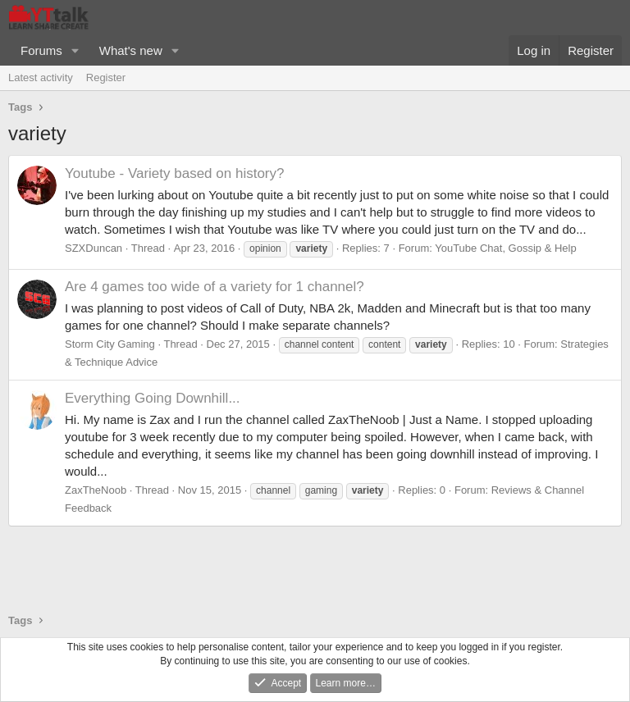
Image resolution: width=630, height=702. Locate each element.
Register (106, 77)
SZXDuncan (93, 248)
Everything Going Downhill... (152, 398)
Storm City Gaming (110, 344)
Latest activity (40, 77)
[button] (75, 50)
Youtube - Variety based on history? (174, 173)
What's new (130, 50)
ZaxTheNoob (95, 490)
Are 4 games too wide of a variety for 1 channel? (214, 286)
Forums (41, 50)
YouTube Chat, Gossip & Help (505, 248)
